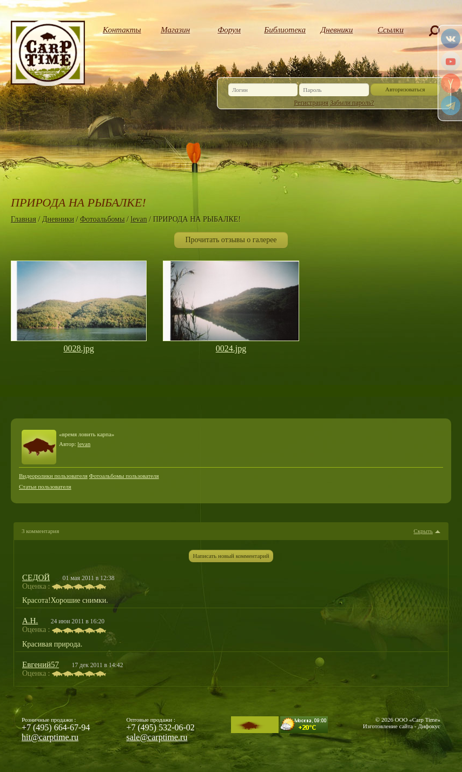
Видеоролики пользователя (53, 475)
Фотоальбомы (102, 219)
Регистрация (311, 103)
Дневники (337, 29)
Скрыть (423, 531)
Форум (229, 29)
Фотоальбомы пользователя (124, 475)
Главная (23, 219)
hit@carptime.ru (50, 737)
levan (138, 219)
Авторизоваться (405, 89)
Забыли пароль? (352, 103)
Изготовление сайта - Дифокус (401, 726)
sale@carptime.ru (157, 737)
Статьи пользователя (45, 486)
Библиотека (282, 29)
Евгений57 (40, 664)
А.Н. (30, 620)
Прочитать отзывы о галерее (230, 240)
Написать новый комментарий (231, 556)
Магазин (175, 29)
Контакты (121, 29)
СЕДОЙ (36, 577)
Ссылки (391, 29)
